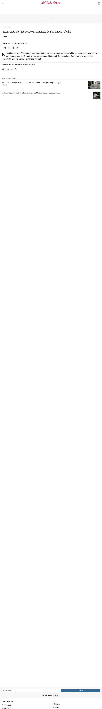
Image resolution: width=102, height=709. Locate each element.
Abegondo (18, 64)
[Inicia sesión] (98, 3)
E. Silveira (5, 85)
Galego (55, 695)
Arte (13, 64)
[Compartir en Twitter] (17, 48)
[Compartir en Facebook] (13, 48)
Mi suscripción (7, 705)
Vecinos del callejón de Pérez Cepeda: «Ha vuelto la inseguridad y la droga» (31, 82)
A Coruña (56, 704)
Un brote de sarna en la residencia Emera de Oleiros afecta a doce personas (31, 93)
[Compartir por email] (9, 48)
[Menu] (3, 3)
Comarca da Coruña (29, 64)
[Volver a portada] (51, 3)
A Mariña (56, 707)
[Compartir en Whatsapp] (5, 48)
